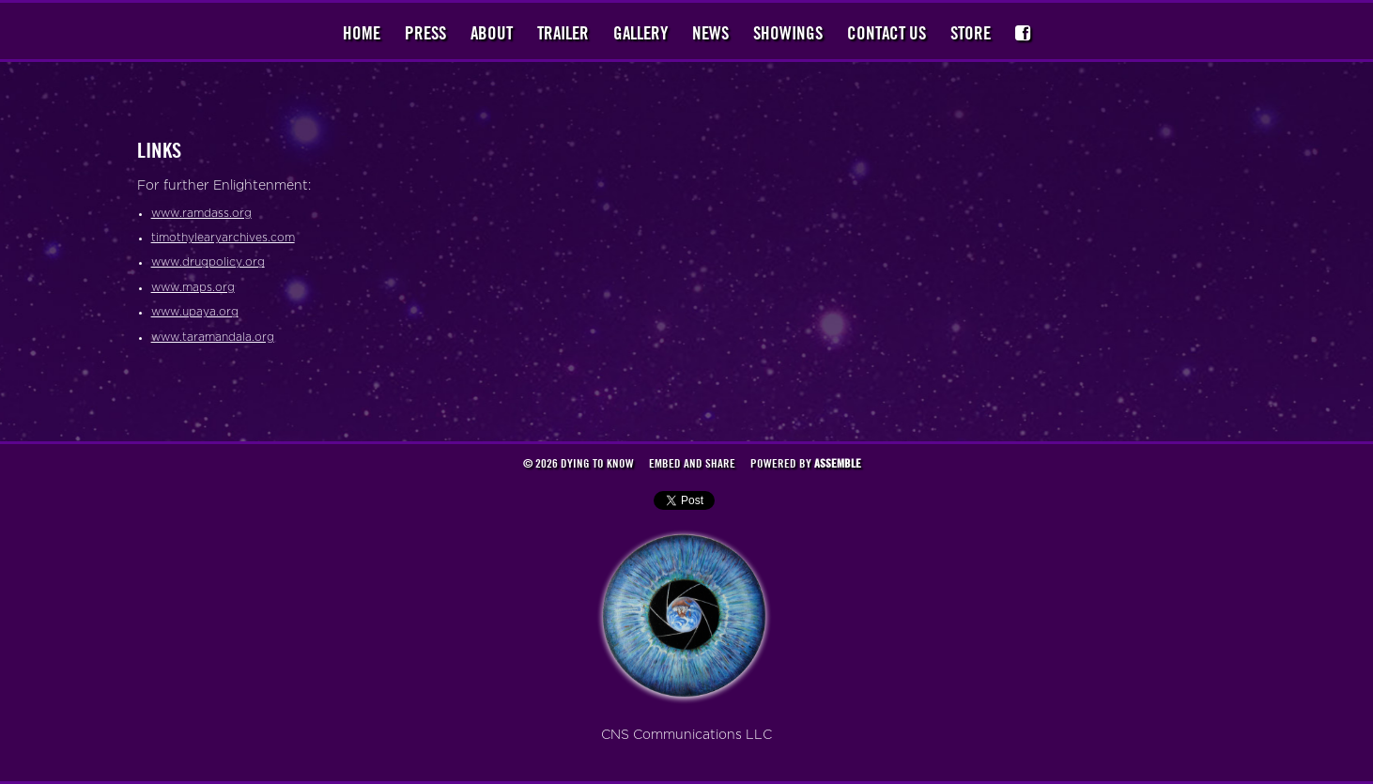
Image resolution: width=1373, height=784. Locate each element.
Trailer (563, 33)
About (492, 33)
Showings (788, 33)
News (710, 33)
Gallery (640, 33)
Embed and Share (692, 462)
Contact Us (886, 33)
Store (970, 33)
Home (361, 33)
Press (425, 33)
